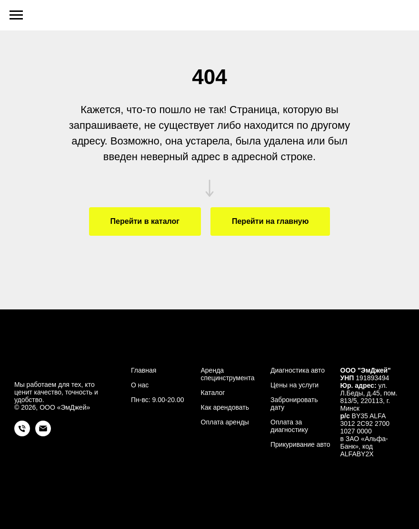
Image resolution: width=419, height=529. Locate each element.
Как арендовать (225, 407)
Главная (143, 370)
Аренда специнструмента (228, 374)
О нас (140, 385)
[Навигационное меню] (16, 15)
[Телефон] (22, 434)
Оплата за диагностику (289, 425)
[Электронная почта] (43, 434)
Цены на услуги (294, 385)
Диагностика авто (297, 370)
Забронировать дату (294, 403)
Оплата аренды (225, 422)
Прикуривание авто (300, 444)
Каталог (213, 392)
